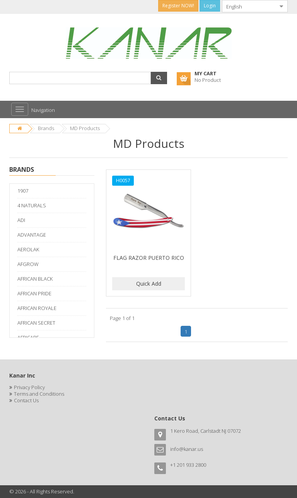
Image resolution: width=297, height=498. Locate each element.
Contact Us (26, 400)
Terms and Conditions (39, 393)
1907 (22, 190)
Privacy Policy (29, 387)
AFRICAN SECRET (36, 322)
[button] (159, 78)
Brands (46, 128)
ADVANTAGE (31, 234)
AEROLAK (28, 249)
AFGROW (28, 264)
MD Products (85, 128)
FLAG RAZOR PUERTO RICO (148, 257)
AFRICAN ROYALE (36, 308)
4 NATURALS (31, 205)
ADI (21, 220)
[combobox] (248, 6)
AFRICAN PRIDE (34, 293)
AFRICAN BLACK (35, 278)
